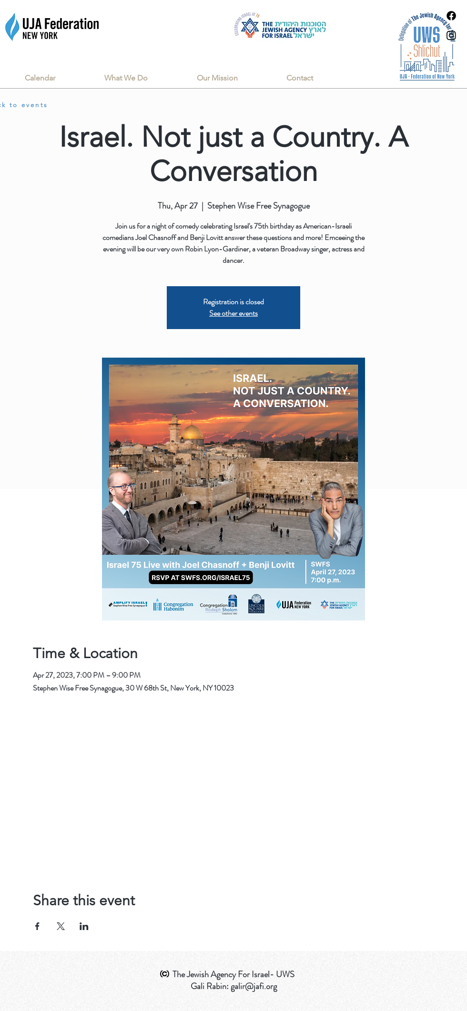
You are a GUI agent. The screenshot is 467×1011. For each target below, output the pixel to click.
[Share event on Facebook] (37, 926)
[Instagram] (451, 35)
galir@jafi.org (254, 986)
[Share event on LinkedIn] (84, 926)
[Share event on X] (60, 926)
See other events (233, 313)
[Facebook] (451, 16)
